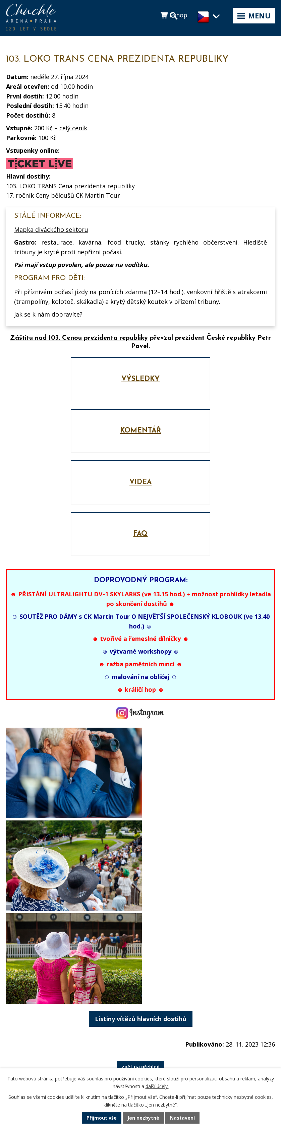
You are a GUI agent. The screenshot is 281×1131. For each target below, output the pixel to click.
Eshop (178, 15)
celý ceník (73, 128)
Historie (16, 1040)
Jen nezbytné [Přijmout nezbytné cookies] (143, 1118)
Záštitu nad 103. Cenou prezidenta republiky (79, 338)
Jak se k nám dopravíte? (48, 314)
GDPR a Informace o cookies (45, 1052)
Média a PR (22, 1027)
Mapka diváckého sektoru (51, 229)
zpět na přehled (141, 963)
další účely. (157, 1086)
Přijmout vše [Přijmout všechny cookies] (102, 1118)
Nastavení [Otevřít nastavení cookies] (182, 1118)
